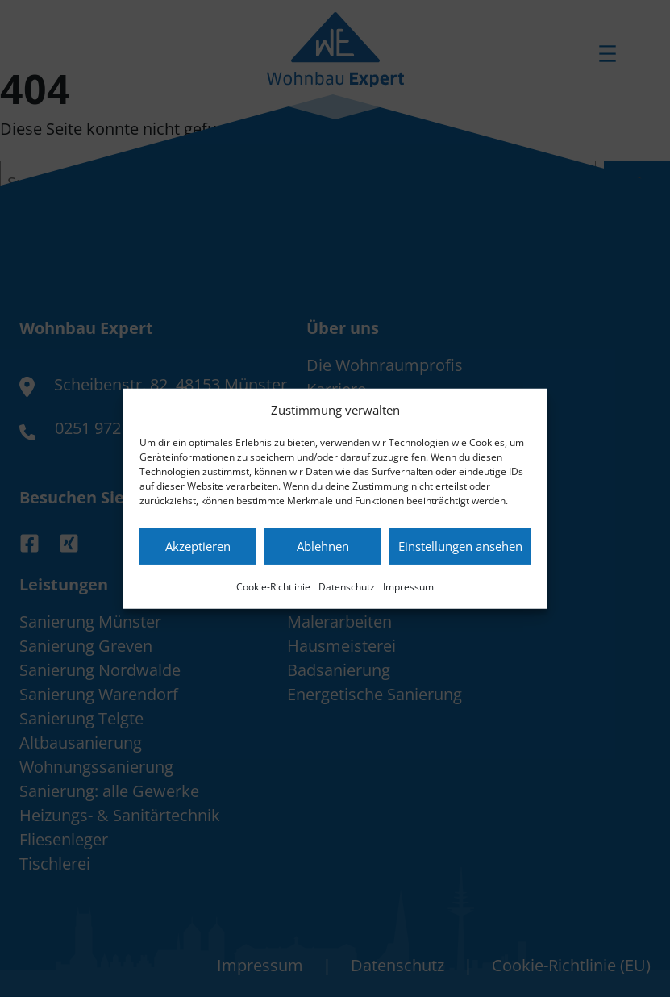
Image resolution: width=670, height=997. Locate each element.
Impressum (408, 586)
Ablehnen (323, 546)
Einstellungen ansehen (460, 546)
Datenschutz (346, 586)
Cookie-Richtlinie (273, 586)
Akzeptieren (198, 546)
